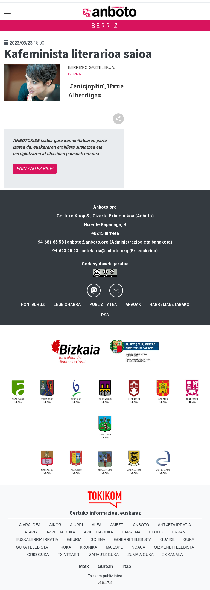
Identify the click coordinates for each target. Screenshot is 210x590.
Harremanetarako (169, 304)
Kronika (88, 547)
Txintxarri (69, 554)
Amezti (117, 525)
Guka (188, 539)
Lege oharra (67, 304)
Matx (84, 566)
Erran (178, 532)
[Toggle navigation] (7, 11)
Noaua (138, 547)
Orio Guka (38, 554)
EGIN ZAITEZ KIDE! (34, 168)
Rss (105, 315)
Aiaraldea (30, 525)
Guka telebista (32, 547)
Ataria (31, 532)
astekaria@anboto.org (104, 250)
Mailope (114, 547)
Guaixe (167, 539)
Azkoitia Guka (98, 532)
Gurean (105, 566)
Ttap (126, 566)
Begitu (156, 532)
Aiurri (76, 525)
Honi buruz (33, 304)
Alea (96, 525)
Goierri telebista (132, 539)
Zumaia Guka (140, 554)
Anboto (141, 525)
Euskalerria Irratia (37, 539)
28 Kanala (172, 554)
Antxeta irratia (174, 525)
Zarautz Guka (104, 554)
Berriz (105, 25)
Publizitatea (103, 304)
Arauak (133, 304)
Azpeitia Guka (60, 532)
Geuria (74, 539)
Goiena (97, 539)
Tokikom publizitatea (105, 576)
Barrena (131, 532)
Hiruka (64, 547)
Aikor (55, 525)
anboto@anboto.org (88, 242)
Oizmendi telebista (174, 547)
